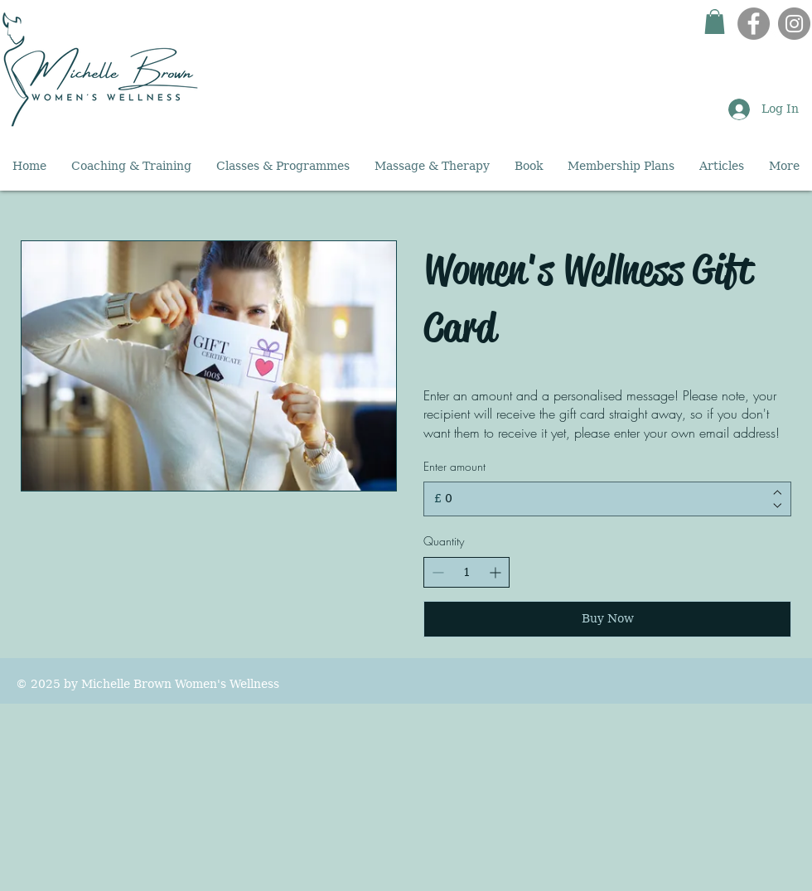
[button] (714, 21)
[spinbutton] (466, 572)
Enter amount (454, 466)
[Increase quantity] (495, 572)
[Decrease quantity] (438, 572)
